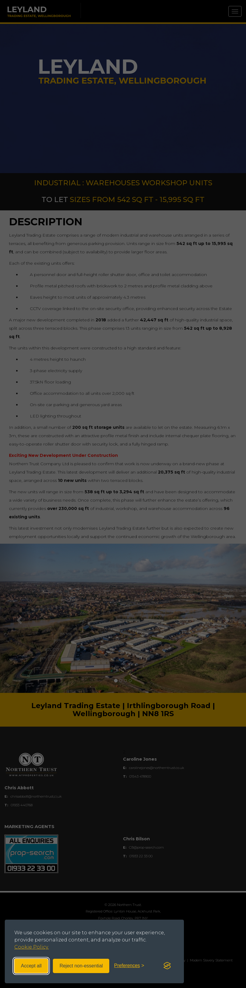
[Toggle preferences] (129, 966)
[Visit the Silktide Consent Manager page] (167, 966)
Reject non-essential (81, 965)
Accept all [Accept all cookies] (31, 965)
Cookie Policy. (31, 947)
